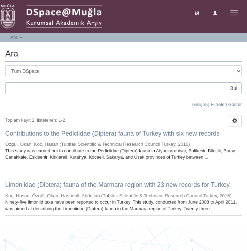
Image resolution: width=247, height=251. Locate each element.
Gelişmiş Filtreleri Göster (217, 104)
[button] (197, 12)
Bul (233, 88)
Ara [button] (16, 37)
